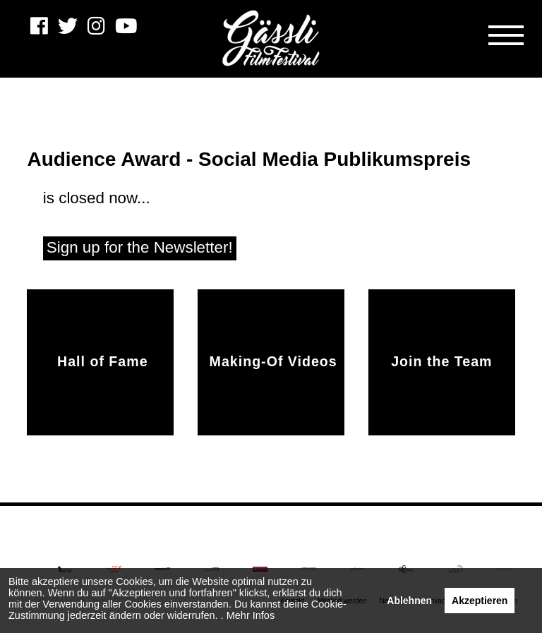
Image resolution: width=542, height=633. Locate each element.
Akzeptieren (479, 600)
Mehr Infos (251, 615)
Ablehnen (409, 600)
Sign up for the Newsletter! (140, 247)
